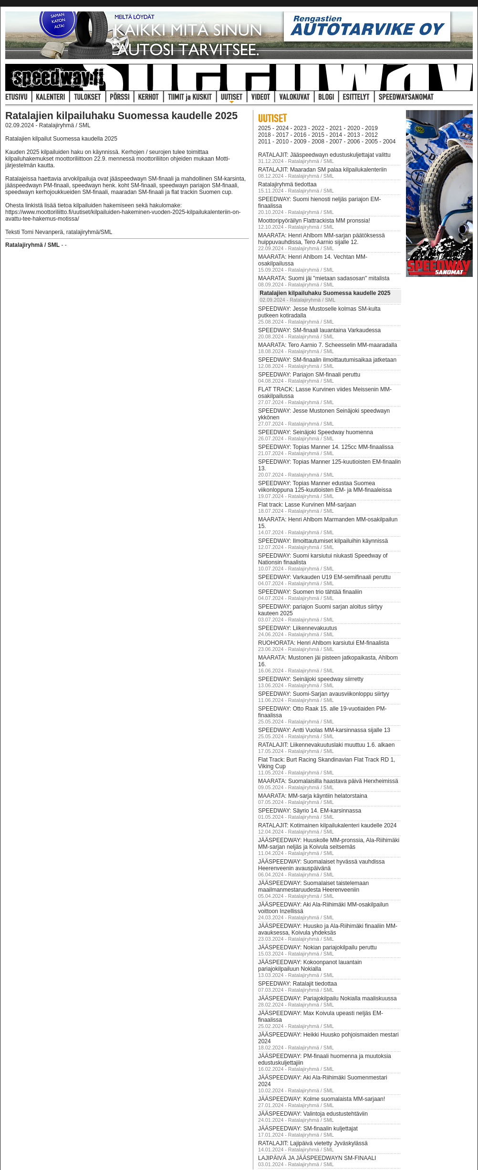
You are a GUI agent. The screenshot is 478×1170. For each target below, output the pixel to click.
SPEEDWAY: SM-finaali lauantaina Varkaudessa (319, 330)
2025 (264, 128)
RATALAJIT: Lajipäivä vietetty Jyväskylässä (313, 1143)
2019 (371, 128)
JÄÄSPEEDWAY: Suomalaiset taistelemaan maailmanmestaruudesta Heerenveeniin (313, 886)
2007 (336, 141)
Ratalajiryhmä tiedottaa (287, 184)
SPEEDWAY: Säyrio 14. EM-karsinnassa (309, 810)
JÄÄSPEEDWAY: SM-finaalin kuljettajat (308, 1128)
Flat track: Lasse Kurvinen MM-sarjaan (307, 504)
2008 (318, 141)
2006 (353, 141)
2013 (353, 135)
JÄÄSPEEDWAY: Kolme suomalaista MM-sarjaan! (321, 1099)
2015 (318, 135)
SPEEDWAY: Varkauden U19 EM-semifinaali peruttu (324, 577)
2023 (300, 128)
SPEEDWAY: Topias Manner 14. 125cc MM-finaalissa (326, 447)
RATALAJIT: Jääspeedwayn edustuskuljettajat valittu (324, 155)
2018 (264, 135)
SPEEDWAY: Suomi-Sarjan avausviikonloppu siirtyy (323, 694)
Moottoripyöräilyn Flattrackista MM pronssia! (314, 220)
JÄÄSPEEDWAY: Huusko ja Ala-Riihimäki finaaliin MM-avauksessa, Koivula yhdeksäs (327, 929)
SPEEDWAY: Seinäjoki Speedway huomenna (315, 432)
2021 (336, 128)
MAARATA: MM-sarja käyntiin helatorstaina (312, 796)
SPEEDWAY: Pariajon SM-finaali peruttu (309, 374)
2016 (300, 135)
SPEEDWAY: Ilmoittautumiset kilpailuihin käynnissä (323, 541)
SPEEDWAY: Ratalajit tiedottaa (297, 983)
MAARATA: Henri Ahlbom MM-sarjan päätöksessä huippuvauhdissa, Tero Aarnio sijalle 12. (321, 238)
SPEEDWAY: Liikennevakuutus (297, 628)
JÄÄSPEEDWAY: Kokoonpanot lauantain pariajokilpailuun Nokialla (310, 965)
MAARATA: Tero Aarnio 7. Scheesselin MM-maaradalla (327, 345)
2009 (300, 141)
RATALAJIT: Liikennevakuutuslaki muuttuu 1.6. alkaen (326, 745)
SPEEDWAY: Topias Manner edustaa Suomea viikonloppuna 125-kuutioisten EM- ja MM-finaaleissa (325, 486)
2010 (282, 141)
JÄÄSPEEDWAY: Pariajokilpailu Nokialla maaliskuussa (327, 998)
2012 (371, 135)
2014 (336, 135)
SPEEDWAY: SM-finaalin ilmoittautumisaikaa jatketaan (327, 359)
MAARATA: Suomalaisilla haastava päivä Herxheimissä (328, 781)
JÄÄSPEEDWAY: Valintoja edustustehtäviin (313, 1113)
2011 (264, 141)
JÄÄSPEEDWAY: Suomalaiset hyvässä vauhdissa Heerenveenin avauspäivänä (321, 865)
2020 (353, 128)
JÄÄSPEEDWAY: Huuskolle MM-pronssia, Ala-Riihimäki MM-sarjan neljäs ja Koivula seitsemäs (328, 843)
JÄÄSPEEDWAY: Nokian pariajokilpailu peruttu (317, 947)
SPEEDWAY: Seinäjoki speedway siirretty (311, 679)
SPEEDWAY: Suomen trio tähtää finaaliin (310, 592)
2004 (389, 141)
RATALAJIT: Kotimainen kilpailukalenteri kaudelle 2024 (327, 825)
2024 (282, 128)
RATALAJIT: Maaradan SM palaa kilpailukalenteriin (322, 169)
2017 (282, 135)
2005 (371, 141)
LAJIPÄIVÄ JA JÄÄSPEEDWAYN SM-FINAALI (317, 1158)
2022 (318, 128)
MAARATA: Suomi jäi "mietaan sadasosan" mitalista (324, 278)
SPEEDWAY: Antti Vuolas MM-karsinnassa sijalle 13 (324, 730)
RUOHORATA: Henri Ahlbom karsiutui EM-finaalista (323, 643)
